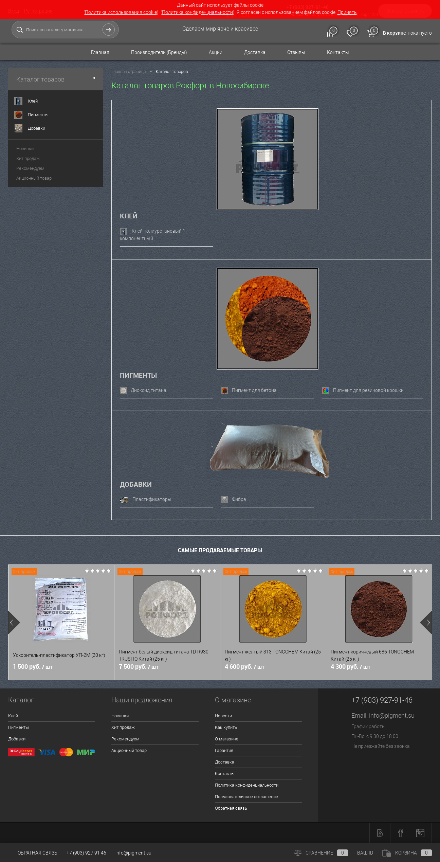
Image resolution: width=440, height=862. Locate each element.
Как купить (226, 727)
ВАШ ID (365, 853)
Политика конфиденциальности (197, 12)
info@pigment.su (392, 715)
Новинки (25, 148)
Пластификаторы (145, 500)
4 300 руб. (350, 666)
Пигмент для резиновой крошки (363, 390)
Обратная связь (231, 808)
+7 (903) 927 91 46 (86, 853)
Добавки (136, 484)
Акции (215, 52)
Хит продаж (28, 158)
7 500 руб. (139, 666)
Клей (129, 215)
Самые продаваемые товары (220, 550)
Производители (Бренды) (159, 52)
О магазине (226, 738)
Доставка (254, 52)
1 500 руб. (33, 666)
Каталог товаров (55, 79)
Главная (100, 52)
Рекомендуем (30, 168)
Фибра (233, 499)
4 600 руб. (244, 666)
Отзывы (296, 52)
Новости (223, 715)
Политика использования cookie (121, 12)
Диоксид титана (143, 390)
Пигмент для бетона (249, 390)
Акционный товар (34, 178)
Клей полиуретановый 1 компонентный (152, 234)
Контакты (338, 52)
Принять (347, 12)
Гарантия (224, 750)
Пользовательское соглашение (246, 796)
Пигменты (138, 375)
